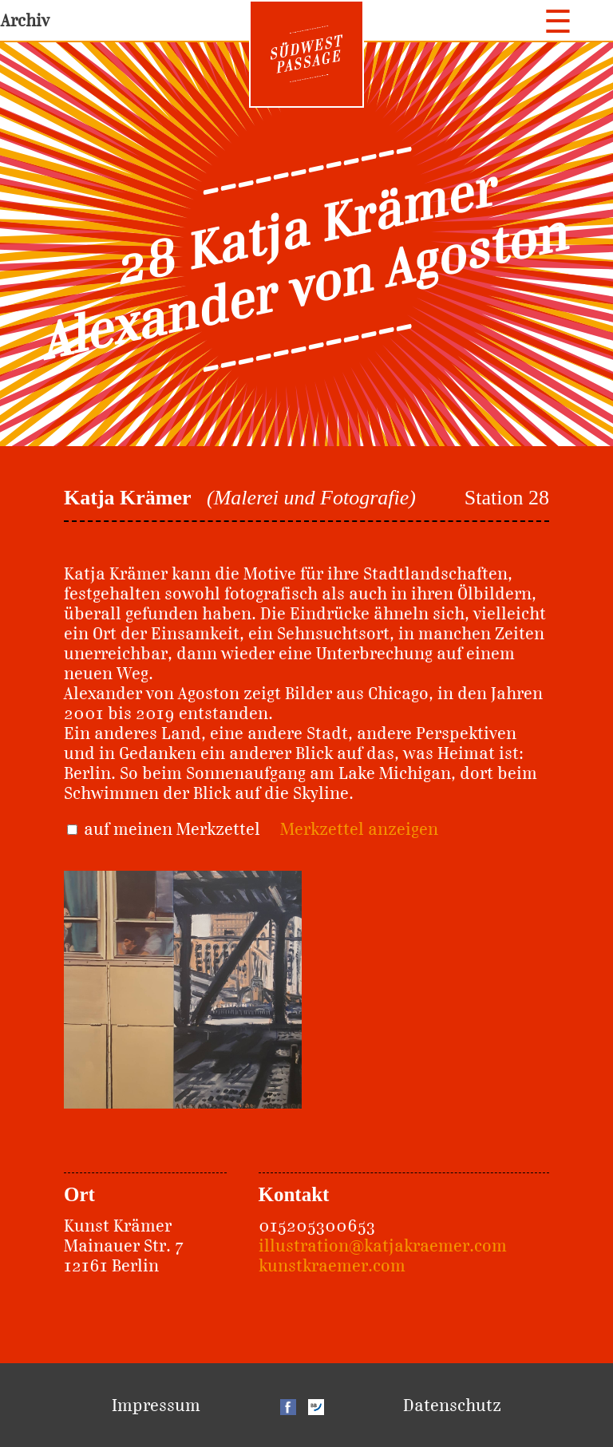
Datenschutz (452, 1405)
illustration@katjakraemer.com (383, 1245)
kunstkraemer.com (332, 1265)
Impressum (156, 1405)
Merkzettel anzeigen (359, 829)
